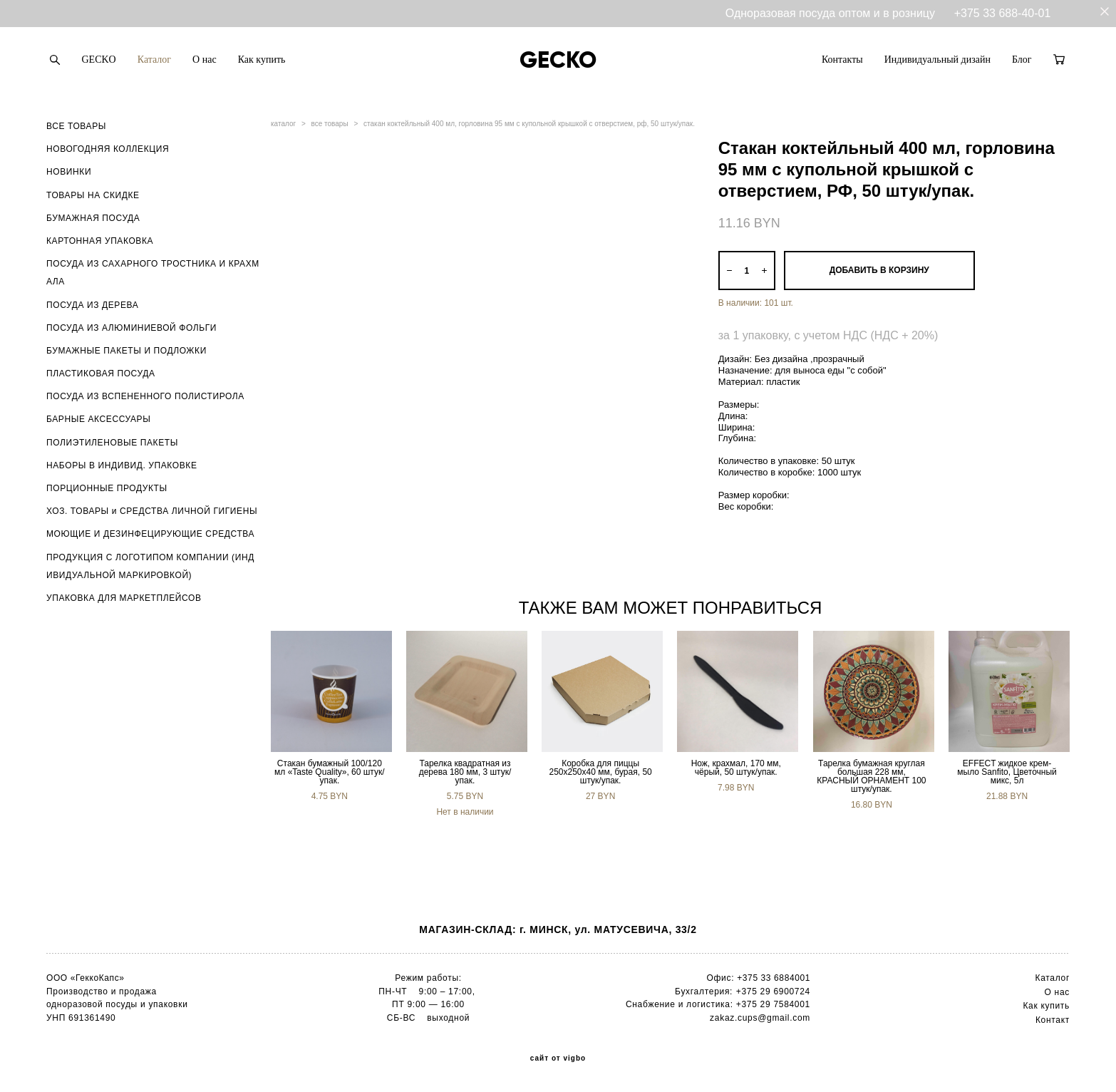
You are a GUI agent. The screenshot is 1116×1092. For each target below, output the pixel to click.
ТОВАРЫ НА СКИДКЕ (93, 195)
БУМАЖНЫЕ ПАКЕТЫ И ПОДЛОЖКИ (126, 351)
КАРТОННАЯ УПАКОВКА (99, 241)
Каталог (154, 59)
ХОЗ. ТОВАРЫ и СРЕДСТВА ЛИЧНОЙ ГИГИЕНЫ (151, 511)
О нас (204, 59)
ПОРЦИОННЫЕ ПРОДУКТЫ (106, 488)
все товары (329, 124)
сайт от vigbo (558, 1058)
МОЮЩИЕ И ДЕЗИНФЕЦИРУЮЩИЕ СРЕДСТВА (150, 534)
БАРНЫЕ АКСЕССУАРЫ (98, 419)
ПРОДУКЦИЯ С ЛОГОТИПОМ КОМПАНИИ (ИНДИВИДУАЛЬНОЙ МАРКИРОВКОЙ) (150, 566)
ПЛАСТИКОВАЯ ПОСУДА (100, 373)
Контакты (842, 59)
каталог (283, 124)
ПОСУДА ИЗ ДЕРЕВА (92, 305)
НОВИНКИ (68, 172)
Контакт (1052, 1020)
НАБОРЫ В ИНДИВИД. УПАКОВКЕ (121, 465)
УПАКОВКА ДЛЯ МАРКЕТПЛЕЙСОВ (124, 598)
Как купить (262, 59)
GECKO (99, 59)
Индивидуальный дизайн (937, 59)
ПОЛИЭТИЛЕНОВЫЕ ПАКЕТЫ (112, 443)
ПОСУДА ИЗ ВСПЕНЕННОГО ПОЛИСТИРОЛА (145, 396)
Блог (1022, 59)
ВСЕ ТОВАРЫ (76, 126)
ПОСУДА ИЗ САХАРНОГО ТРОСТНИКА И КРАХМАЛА (152, 273)
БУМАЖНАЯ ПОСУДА (93, 218)
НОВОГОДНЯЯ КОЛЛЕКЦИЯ (107, 149)
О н (1052, 992)
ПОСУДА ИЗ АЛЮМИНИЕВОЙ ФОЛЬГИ (131, 328)
